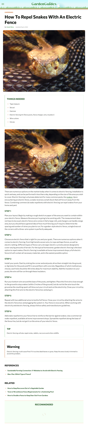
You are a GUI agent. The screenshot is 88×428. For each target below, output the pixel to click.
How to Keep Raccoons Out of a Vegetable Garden (25, 388)
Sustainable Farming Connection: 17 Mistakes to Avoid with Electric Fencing (35, 370)
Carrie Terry (10, 27)
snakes (69, 197)
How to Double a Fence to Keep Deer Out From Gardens (27, 395)
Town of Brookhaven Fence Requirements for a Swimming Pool (30, 392)
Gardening (9, 12)
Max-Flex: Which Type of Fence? (19, 374)
